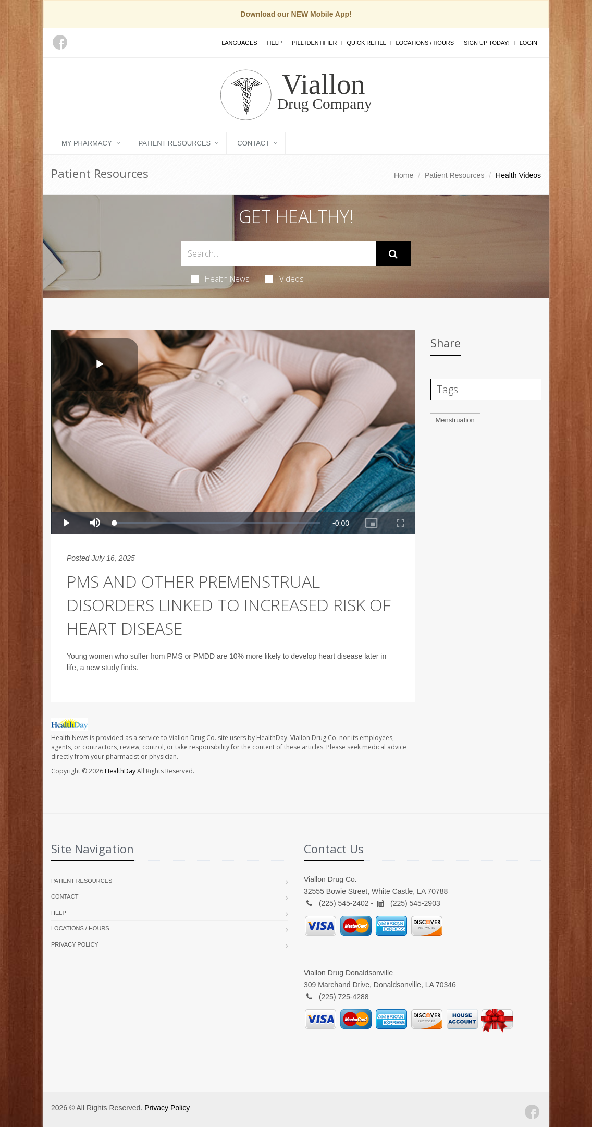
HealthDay (120, 771)
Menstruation (455, 420)
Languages (239, 43)
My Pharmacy (86, 143)
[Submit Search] (393, 253)
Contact (253, 143)
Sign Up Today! (487, 43)
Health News (220, 278)
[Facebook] (60, 42)
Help (274, 43)
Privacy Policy (74, 944)
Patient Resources (175, 143)
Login (528, 43)
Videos (284, 278)
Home (403, 175)
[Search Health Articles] (278, 253)
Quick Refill (366, 43)
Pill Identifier (314, 43)
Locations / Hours (425, 43)
